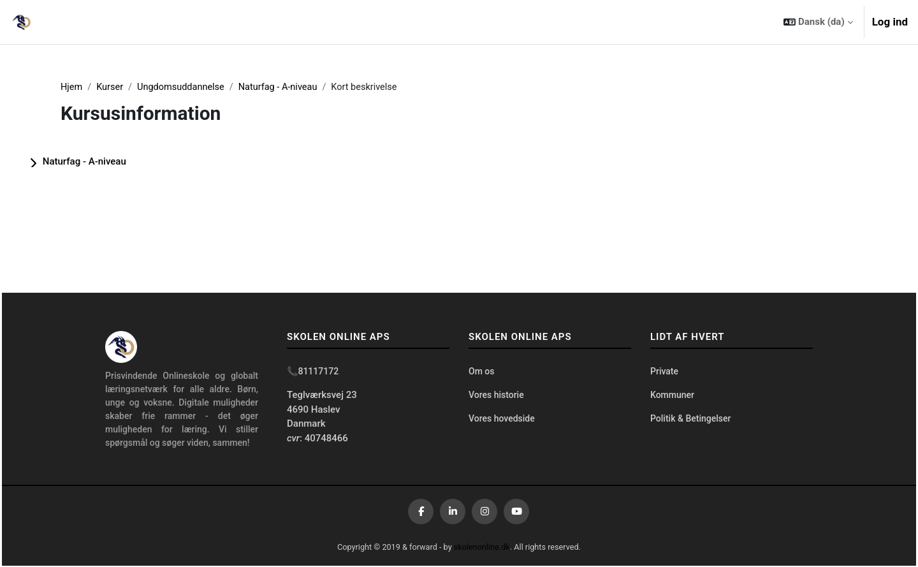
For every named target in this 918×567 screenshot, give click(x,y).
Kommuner (672, 397)
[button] (818, 22)
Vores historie (496, 397)
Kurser (111, 87)
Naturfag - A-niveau (284, 87)
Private (664, 372)
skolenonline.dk (483, 547)
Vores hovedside (502, 420)
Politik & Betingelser (690, 420)
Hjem (72, 87)
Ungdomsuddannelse (184, 87)
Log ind (890, 21)
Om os (481, 372)
